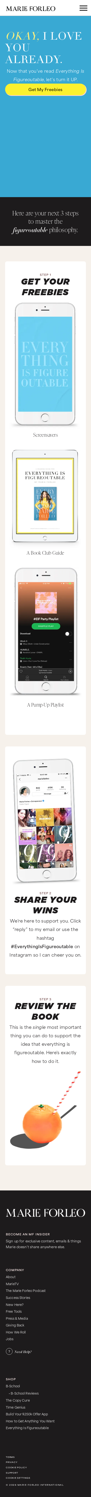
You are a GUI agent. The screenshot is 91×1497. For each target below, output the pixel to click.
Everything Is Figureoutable (27, 1427)
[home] (36, 8)
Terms (10, 1457)
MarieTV (12, 1283)
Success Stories (18, 1297)
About (11, 1276)
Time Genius (15, 1407)
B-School (13, 1385)
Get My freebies (45, 89)
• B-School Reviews (24, 1393)
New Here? (15, 1304)
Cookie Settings (18, 1477)
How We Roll (16, 1331)
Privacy (11, 1462)
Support (12, 1472)
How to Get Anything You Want (30, 1420)
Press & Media (17, 1318)
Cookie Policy (16, 1467)
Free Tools (14, 1311)
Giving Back (15, 1324)
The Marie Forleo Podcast (26, 1290)
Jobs (10, 1338)
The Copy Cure (18, 1400)
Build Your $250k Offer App (27, 1413)
